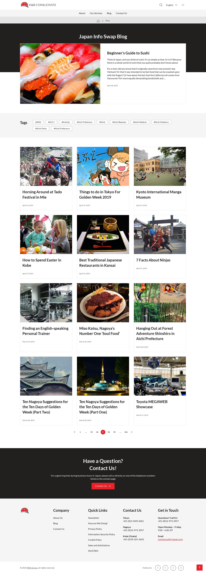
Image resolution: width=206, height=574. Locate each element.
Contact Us (121, 13)
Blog (109, 13)
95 (92, 432)
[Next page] (131, 432)
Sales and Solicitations (99, 545)
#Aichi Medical (140, 122)
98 (109, 432)
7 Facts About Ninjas (153, 260)
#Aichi (102, 122)
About (82, 13)
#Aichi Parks (41, 128)
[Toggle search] (161, 5)
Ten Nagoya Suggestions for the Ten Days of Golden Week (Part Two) (45, 406)
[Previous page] (74, 432)
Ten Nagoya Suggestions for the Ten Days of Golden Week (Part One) (102, 406)
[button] (172, 5)
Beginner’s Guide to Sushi (128, 53)
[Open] (183, 5)
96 (97, 432)
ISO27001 (93, 550)
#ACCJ (51, 122)
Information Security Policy (101, 534)
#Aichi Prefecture (62, 128)
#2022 (38, 122)
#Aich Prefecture (84, 122)
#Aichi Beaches (119, 122)
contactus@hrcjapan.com (170, 539)
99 (114, 432)
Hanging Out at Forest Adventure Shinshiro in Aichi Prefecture (155, 333)
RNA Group (32, 568)
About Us (58, 517)
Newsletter (93, 517)
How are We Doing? (98, 523)
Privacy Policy (95, 528)
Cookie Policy (95, 539)
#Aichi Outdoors (161, 122)
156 (125, 432)
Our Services (96, 13)
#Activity (66, 122)
